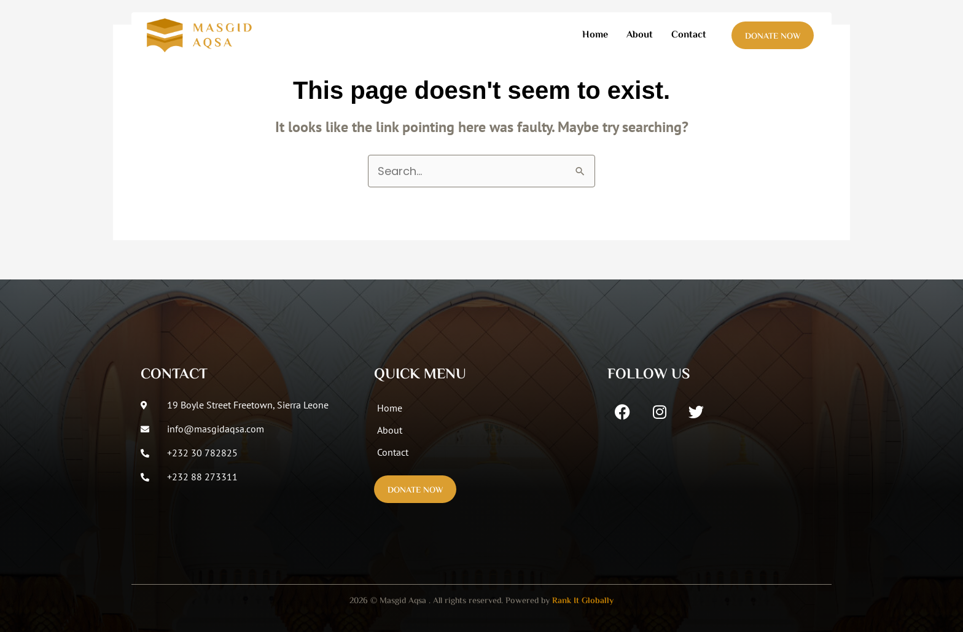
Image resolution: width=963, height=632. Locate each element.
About (639, 35)
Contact (688, 35)
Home (595, 35)
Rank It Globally (583, 601)
